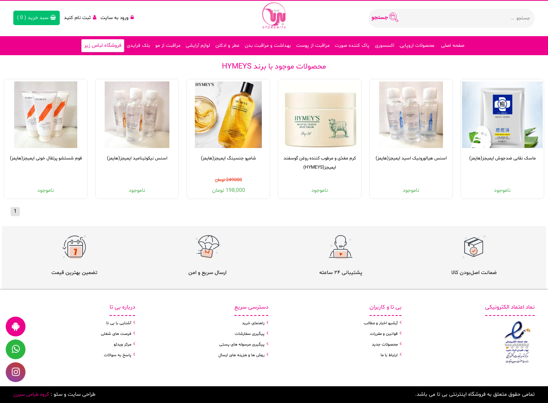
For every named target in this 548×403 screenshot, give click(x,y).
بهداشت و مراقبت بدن (268, 45)
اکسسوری (384, 45)
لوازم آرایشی (198, 45)
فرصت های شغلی (116, 334)
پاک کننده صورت (352, 45)
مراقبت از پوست (313, 45)
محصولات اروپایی (417, 45)
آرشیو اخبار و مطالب (381, 323)
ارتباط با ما (389, 355)
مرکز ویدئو (122, 344)
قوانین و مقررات (384, 334)
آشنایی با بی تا (118, 323)
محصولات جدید (385, 344)
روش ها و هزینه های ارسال (241, 355)
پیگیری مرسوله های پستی (241, 344)
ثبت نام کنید (80, 17)
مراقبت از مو (167, 45)
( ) (36, 17)
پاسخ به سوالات (117, 355)
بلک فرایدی (138, 45)
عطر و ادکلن (227, 45)
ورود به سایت (117, 17)
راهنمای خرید (253, 323)
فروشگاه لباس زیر (102, 45)
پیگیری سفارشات (249, 334)
